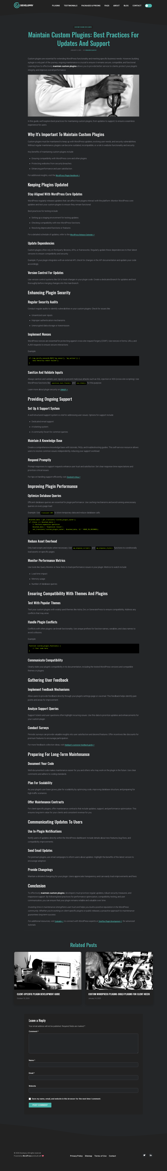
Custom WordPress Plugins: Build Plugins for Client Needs (119, 993)
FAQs (106, 6)
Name (32, 1060)
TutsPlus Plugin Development (114, 920)
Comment (34, 1031)
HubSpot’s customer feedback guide (82, 744)
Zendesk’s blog (74, 476)
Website (32, 1085)
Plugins (56, 6)
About (116, 6)
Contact (137, 6)
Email (32, 1073)
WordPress (27, 1155)
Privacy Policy (76, 1156)
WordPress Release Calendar (84, 234)
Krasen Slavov (90, 50)
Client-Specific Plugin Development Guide (38, 993)
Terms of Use (100, 1156)
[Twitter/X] (144, 1154)
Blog (126, 6)
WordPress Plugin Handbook (69, 175)
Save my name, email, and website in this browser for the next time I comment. (66, 1098)
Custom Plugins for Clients (83, 27)
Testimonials (70, 6)
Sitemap (88, 1156)
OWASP (64, 389)
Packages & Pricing (90, 6)
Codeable (59, 920)
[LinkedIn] (150, 1154)
